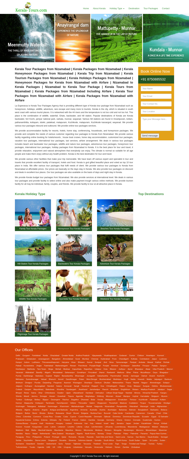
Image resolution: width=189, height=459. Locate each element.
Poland (47, 437)
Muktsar (66, 369)
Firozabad (92, 372)
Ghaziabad (54, 355)
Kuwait (27, 427)
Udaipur (98, 369)
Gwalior (60, 393)
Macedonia (132, 427)
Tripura (71, 396)
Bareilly (39, 372)
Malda (149, 379)
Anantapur (150, 355)
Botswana (60, 413)
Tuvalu (32, 447)
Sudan (162, 440)
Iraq (91, 423)
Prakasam (20, 359)
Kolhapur (28, 386)
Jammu (34, 396)
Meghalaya (90, 396)
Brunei (76, 413)
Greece (127, 420)
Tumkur (19, 400)
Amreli (61, 379)
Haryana (65, 362)
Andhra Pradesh (83, 355)
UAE (48, 447)
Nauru (27, 434)
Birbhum (19, 383)
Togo (117, 444)
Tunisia (151, 444)
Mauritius (69, 430)
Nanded (50, 386)
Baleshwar (50, 389)
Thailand (96, 444)
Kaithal (158, 362)
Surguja (146, 386)
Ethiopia (53, 420)
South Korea (121, 440)
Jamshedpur (95, 389)
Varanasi (19, 372)
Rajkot (57, 376)
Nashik (136, 383)
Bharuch (52, 379)
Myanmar (163, 430)
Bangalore (56, 359)
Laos (46, 427)
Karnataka (145, 396)
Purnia (18, 376)
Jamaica (120, 423)
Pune (114, 359)
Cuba (65, 417)
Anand (152, 376)
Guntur (132, 355)
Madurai (123, 403)
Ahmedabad (68, 359)
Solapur (166, 383)
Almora (137, 393)
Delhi (18, 355)
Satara (59, 386)
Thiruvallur (82, 403)
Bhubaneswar (166, 386)
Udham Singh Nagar (114, 393)
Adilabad (42, 406)
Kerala (100, 400)
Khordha (60, 389)
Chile (165, 413)
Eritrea (36, 420)
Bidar (93, 400)
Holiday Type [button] (117, 8)
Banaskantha (67, 376)
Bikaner (113, 369)
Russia (81, 437)
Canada (150, 413)
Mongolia (117, 430)
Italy (112, 423)
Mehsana (20, 379)
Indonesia (78, 423)
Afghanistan (162, 406)
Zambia (126, 447)
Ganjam (28, 389)
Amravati (67, 386)
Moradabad (57, 372)
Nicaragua (70, 434)
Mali (27, 430)
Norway (101, 434)
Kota (106, 369)
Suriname (20, 444)
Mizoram (109, 396)
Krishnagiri (20, 406)
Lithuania (108, 427)
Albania (19, 410)
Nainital (129, 393)
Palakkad (154, 400)
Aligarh (48, 372)
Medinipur (117, 379)
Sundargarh (71, 389)
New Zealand (58, 434)
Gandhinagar (71, 379)
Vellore (73, 403)
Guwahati (61, 396)
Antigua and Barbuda (59, 410)
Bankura (168, 379)
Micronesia (88, 430)
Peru (28, 437)
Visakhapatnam (110, 355)
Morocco (139, 430)
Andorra (36, 410)
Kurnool (160, 355)
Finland (67, 420)
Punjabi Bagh (95, 366)
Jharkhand (82, 389)
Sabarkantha (102, 376)
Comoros (37, 417)
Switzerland (51, 444)
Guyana (33, 423)
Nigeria (80, 434)
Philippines (37, 437)
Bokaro (135, 389)
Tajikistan (77, 444)
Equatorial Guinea (23, 420)
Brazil (68, 413)
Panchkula (82, 366)
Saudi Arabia (153, 437)
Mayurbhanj (38, 389)
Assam (52, 396)
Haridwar (89, 393)
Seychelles (28, 440)
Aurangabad (40, 386)
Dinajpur (28, 383)
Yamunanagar (122, 362)
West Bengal (91, 379)
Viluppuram (102, 403)
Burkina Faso (96, 413)
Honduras (50, 423)
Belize (27, 413)
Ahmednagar (155, 383)
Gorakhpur (81, 372)
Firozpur (145, 366)
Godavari (123, 355)
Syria (60, 444)
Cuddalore (133, 403)
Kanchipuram (62, 403)
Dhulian (107, 383)
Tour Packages (150, 8)
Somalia (97, 440)
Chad (158, 413)
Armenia (84, 410)
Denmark (98, 417)
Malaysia (164, 427)
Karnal (89, 362)
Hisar (73, 362)
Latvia (53, 427)
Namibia (19, 434)
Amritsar (114, 366)
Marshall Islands (45, 430)
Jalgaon (19, 386)
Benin (34, 413)
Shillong (100, 396)
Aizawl (118, 396)
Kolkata (134, 359)
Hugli (126, 379)
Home (86, 8)
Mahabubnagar (77, 406)
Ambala (142, 362)
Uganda (40, 447)
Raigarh (94, 386)
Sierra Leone (40, 440)
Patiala (155, 366)
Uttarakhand (78, 393)
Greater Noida (68, 355)
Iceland (69, 423)
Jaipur (154, 359)
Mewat (150, 362)
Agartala (79, 396)
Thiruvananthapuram (50, 362)
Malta (33, 430)
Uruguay (67, 447)
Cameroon (140, 413)
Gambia (91, 420)
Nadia (133, 379)
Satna (33, 393)
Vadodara (39, 376)
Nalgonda (98, 406)
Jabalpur (161, 389)
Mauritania (58, 430)
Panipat (133, 362)
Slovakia (62, 440)
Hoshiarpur (20, 369)
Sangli (76, 386)
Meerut (170, 369)
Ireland (98, 423)
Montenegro (129, 430)
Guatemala (147, 420)
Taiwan (68, 444)
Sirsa (111, 362)
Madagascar (144, 427)
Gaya (155, 372)
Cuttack (19, 389)
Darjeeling (47, 383)
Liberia (79, 427)
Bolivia (51, 413)
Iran (86, 423)
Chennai (94, 359)
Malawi (155, 427)
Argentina (74, 410)
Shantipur (88, 383)
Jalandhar (136, 366)
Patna (135, 372)
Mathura (120, 372)
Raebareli (111, 372)
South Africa (109, 440)
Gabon (83, 420)
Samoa (130, 437)
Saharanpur (70, 372)
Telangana (31, 406)
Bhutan (42, 413)
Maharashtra (118, 383)
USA (59, 447)
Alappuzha (28, 403)
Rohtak (166, 362)
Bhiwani (81, 362)
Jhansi (101, 372)
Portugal (55, 437)
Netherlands (45, 434)
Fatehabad (48, 366)
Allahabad (29, 372)
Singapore (52, 440)
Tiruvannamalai (154, 403)
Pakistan (117, 434)
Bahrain (132, 410)
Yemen (117, 447)
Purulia (37, 383)
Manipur (126, 396)
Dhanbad (114, 389)
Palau (125, 434)
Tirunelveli (113, 403)
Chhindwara (50, 393)
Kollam (163, 400)
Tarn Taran (41, 369)
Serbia (18, 440)
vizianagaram (44, 359)
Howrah (141, 379)
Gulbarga (28, 400)
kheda (125, 376)
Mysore (164, 396)
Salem (92, 403)
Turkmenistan (21, 447)
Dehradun (100, 393)
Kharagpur (77, 383)
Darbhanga (28, 376)
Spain (144, 440)
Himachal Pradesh (150, 393)
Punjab (106, 366)
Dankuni (98, 383)
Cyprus (73, 417)
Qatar (63, 437)
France (75, 420)
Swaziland (30, 444)
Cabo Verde (118, 413)
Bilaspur (137, 386)
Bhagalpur (164, 372)
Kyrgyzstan (37, 427)
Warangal (144, 406)
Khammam (64, 406)
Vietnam (108, 447)
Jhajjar (39, 366)
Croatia (58, 417)
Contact (166, 8)
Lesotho (71, 427)
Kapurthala (76, 369)
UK (53, 447)
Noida (45, 355)
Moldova (98, 430)
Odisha (155, 386)
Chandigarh (124, 359)
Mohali (58, 369)
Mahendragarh (61, 366)
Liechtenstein (97, 427)
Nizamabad (109, 406)
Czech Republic (85, 417)
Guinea (157, 420)
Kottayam (39, 403)
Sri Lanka (153, 440)
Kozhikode (143, 400)
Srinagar (43, 396)
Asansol (67, 383)
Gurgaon (26, 355)
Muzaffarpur (145, 372)
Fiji (60, 420)
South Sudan (134, 440)
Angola (45, 410)
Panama (144, 434)
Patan (81, 379)
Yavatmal (85, 386)
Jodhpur (122, 369)
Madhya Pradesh (148, 389)
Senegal (164, 437)
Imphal (135, 396)
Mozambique (151, 430)
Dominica (117, 417)
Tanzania (87, 444)
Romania (72, 437)
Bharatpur (139, 369)
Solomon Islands (85, 440)
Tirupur (143, 403)
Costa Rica (48, 417)
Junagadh (91, 376)
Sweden (40, 444)
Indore (27, 362)
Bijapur (46, 400)
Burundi (107, 413)
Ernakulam (122, 400)
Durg (129, 386)
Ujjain (68, 393)
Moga (50, 369)
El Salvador (163, 417)
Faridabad (36, 355)
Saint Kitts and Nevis (104, 437)
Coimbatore (145, 359)
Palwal (18, 366)
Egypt (153, 417)
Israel (106, 423)
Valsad (43, 379)
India (153, 406)
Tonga (124, 444)
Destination (134, 8)
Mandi (26, 396)
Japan (128, 423)
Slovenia (72, 440)
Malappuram (110, 400)
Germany (110, 420)
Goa (102, 386)
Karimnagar (53, 406)
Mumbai (85, 359)
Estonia (44, 420)
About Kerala (99, 8)
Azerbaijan (112, 410)
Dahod (144, 376)
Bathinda (31, 369)
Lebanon (61, 427)
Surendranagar (32, 379)
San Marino (140, 437)
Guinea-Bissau (22, 423)
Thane (128, 383)
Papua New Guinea (158, 434)
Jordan (136, 423)
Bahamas (123, 410)
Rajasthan (88, 369)
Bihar (129, 372)
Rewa (26, 393)
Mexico (78, 430)
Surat (77, 359)
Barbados (154, 410)
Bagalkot (75, 400)
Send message (150, 135)
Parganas (58, 383)
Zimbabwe (135, 447)
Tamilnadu (50, 403)
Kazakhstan (146, 423)
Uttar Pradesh (158, 369)
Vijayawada (96, 355)
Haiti (41, 423)
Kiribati (164, 423)
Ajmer (130, 369)
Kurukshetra (29, 366)
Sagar (169, 389)
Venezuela (98, 447)
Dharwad (85, 400)
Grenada (136, 420)
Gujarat (49, 376)
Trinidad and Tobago (137, 444)
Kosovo (19, 427)
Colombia (27, 417)
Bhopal (19, 393)
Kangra (163, 393)
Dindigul (166, 403)
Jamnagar (135, 376)
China (18, 417)
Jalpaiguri (158, 379)
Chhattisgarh (111, 386)
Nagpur (144, 383)
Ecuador (145, 417)
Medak (89, 406)
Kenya (156, 423)
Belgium (19, 413)
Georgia (100, 420)
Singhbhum (125, 389)
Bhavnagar (79, 376)
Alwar (148, 369)
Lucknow (163, 359)
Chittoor (140, 355)
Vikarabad (133, 406)
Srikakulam (31, 359)
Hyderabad (105, 359)
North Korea (90, 434)
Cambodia (129, 413)
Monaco (108, 430)
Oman (108, 434)
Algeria (27, 410)
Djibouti (107, 417)
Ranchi (105, 389)
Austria (102, 410)
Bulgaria (84, 413)
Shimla (19, 396)
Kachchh (161, 376)
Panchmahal (115, 376)
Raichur (65, 400)
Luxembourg (120, 427)
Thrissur (133, 400)
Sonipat (98, 362)
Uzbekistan (77, 447)
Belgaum (155, 396)
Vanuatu (88, 447)
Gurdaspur (125, 366)
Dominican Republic (131, 417)
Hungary (59, 423)
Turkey (160, 444)
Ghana (119, 420)
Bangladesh (143, 410)
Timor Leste (108, 444)
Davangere (55, 400)
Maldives (19, 430)
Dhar (40, 393)
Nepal (35, 434)
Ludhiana (36, 362)
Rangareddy (122, 406)
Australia (93, 410)
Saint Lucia (120, 437)
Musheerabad (105, 379)
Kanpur (19, 362)
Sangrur (163, 366)
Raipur (122, 386)
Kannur (19, 403)
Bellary (37, 400)
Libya (87, 427)
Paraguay (20, 437)
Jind (105, 362)
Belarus (164, 410)
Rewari (73, 366)
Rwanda (90, 437)
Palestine (134, 434)
